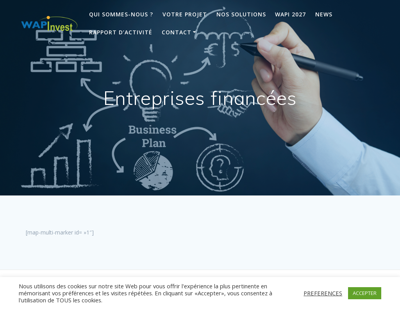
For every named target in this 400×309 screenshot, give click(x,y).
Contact (176, 32)
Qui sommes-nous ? (121, 14)
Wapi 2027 (290, 14)
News (323, 14)
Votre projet (184, 14)
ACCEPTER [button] (365, 293)
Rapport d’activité (120, 32)
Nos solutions (241, 14)
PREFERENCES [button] (323, 293)
